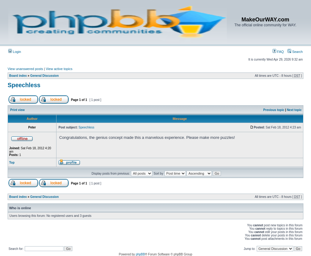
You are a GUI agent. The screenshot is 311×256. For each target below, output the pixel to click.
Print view (17, 110)
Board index (18, 75)
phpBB (140, 254)
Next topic (294, 110)
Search (295, 52)
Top (12, 162)
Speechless (24, 85)
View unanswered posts (25, 69)
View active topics (59, 69)
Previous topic (273, 110)
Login (14, 52)
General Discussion (44, 75)
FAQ (278, 52)
